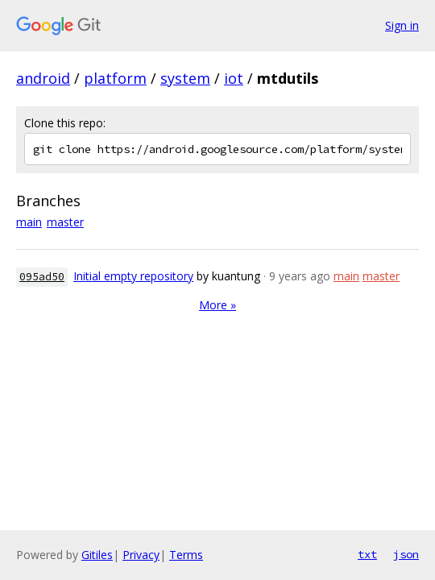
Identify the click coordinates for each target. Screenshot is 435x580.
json (406, 554)
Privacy (141, 554)
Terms (186, 554)
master (65, 222)
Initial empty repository (133, 276)
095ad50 (41, 277)
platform (115, 78)
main (29, 222)
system (185, 78)
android (43, 78)
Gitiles (97, 554)
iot (233, 78)
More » (217, 305)
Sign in (402, 25)
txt (367, 554)
